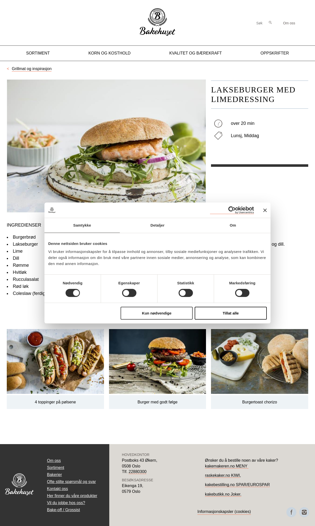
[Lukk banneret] (265, 210)
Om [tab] (233, 225)
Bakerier (54, 474)
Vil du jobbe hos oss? (66, 503)
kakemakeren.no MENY (226, 466)
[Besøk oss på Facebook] (291, 512)
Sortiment (38, 53)
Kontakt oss (57, 489)
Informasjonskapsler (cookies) (224, 511)
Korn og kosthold (109, 53)
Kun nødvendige (157, 313)
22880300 (137, 471)
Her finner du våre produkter (72, 496)
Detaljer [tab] (157, 225)
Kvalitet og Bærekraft (195, 53)
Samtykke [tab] (82, 225)
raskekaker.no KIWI (222, 475)
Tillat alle (231, 313)
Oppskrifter (274, 53)
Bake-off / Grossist (63, 510)
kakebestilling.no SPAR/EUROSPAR (237, 485)
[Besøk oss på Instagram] (304, 512)
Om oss (289, 23)
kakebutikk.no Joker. (223, 494)
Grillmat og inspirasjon (31, 69)
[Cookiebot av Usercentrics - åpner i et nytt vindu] (232, 210)
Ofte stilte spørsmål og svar (71, 482)
